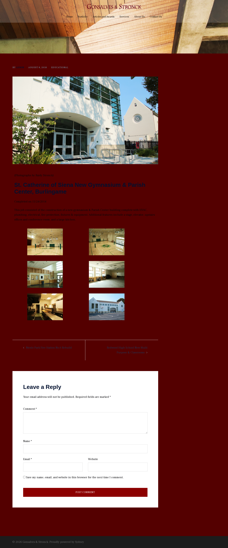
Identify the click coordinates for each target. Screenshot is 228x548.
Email (27, 459)
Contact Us (156, 16)
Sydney (79, 542)
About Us (139, 16)
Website (93, 459)
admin (20, 67)
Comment (30, 409)
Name (27, 441)
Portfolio (83, 16)
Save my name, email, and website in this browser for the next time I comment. (74, 477)
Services (124, 16)
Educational (59, 67)
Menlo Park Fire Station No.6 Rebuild (49, 347)
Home (69, 16)
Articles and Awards (104, 16)
